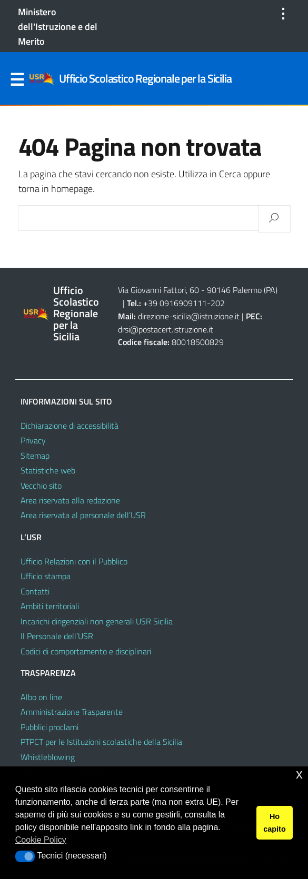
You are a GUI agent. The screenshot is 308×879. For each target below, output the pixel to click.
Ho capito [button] (274, 822)
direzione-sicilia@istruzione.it (189, 316)
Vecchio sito (41, 485)
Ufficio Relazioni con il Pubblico (74, 561)
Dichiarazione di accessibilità (69, 425)
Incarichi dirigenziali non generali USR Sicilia (97, 621)
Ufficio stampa (46, 576)
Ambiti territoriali (50, 606)
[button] (25, 856)
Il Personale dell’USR (57, 636)
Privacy (33, 440)
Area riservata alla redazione (70, 500)
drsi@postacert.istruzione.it (165, 329)
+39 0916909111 (175, 303)
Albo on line (41, 697)
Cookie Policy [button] (40, 839)
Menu (17, 80)
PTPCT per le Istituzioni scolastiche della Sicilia (101, 741)
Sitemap (35, 455)
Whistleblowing (48, 757)
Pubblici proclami (49, 727)
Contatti (35, 591)
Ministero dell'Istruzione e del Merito (57, 26)
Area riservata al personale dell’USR (83, 515)
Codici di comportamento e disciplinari (86, 651)
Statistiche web (48, 470)
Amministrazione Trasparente (72, 711)
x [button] (299, 774)
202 (218, 303)
